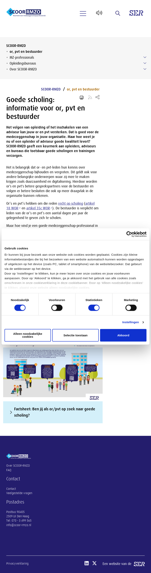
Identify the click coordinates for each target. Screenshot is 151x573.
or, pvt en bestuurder (26, 52)
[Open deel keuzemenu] (97, 97)
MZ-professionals (22, 57)
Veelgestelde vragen (19, 493)
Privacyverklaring (17, 563)
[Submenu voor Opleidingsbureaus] (145, 63)
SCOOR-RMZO (16, 46)
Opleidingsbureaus (23, 63)
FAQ (8, 470)
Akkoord (123, 335)
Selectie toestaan (76, 335)
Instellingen (130, 322)
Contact (11, 489)
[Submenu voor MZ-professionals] (145, 57)
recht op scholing (70, 203)
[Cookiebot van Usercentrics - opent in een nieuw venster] (129, 234)
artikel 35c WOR (38, 208)
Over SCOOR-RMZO (23, 69)
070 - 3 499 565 (21, 520)
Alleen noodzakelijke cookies (27, 335)
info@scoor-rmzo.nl (18, 525)
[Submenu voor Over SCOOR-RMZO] (145, 69)
